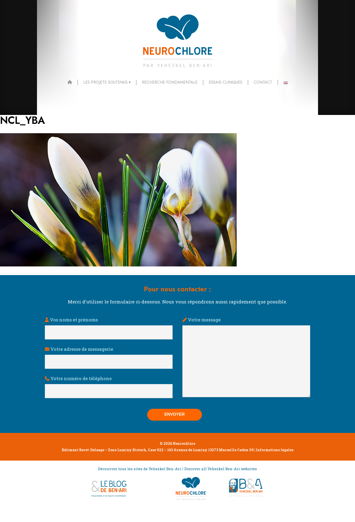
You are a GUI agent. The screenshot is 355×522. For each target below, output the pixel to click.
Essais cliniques (225, 82)
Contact (263, 82)
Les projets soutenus (105, 82)
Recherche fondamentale (169, 82)
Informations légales (274, 464)
